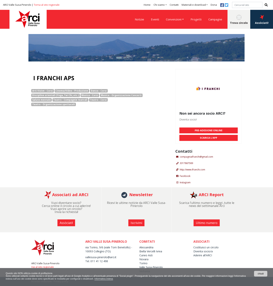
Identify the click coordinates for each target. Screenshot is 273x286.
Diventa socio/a (203, 251)
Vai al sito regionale (42, 267)
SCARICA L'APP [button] (208, 137)
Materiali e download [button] (194, 4)
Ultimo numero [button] (206, 223)
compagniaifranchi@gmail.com (196, 156)
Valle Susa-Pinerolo (151, 267)
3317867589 (186, 163)
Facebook (185, 176)
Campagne (215, 19)
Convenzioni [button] (173, 19)
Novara (143, 259)
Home (147, 4)
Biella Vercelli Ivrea (150, 251)
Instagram (185, 182)
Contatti (174, 4)
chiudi (261, 273)
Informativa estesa (103, 278)
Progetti (196, 19)
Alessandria (146, 247)
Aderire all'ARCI (202, 255)
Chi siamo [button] (159, 4)
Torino (143, 263)
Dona (214, 4)
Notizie (139, 19)
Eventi (155, 19)
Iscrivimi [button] (136, 223)
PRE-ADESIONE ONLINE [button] (208, 130)
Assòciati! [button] (261, 20)
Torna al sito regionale (47, 4)
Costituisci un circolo (206, 247)
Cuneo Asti (146, 255)
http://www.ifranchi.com (192, 169)
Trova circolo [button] (239, 20)
